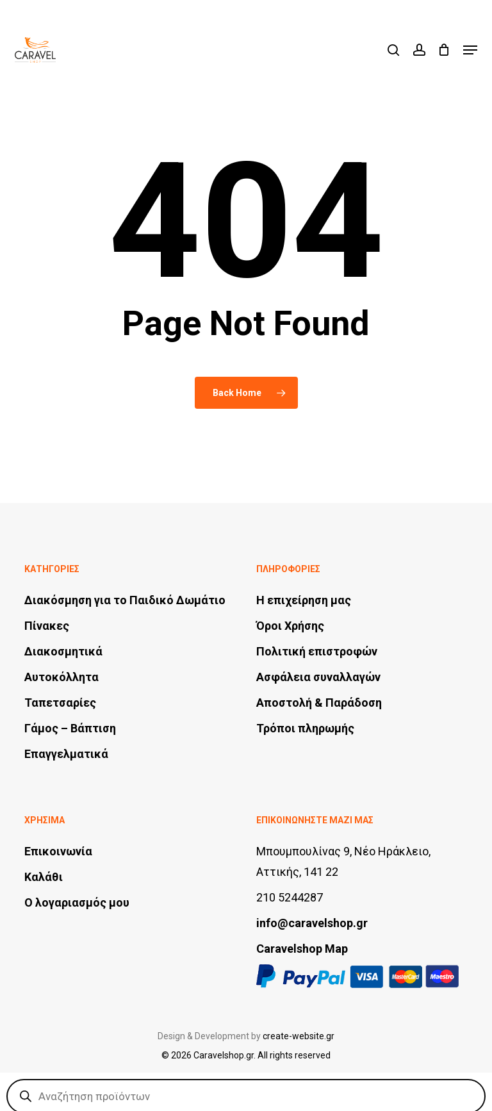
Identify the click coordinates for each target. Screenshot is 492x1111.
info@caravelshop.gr (312, 923)
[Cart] (444, 50)
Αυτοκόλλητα (61, 677)
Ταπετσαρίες (60, 702)
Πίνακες (46, 625)
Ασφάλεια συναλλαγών (318, 677)
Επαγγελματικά (66, 754)
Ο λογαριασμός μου (76, 902)
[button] (470, 50)
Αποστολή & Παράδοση (319, 702)
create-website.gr (298, 1036)
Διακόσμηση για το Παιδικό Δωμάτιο (125, 600)
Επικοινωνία (58, 851)
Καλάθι (43, 877)
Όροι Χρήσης (290, 625)
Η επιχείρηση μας (303, 600)
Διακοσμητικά (63, 651)
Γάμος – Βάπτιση (70, 728)
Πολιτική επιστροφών (316, 651)
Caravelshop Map (302, 948)
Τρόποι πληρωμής (305, 728)
